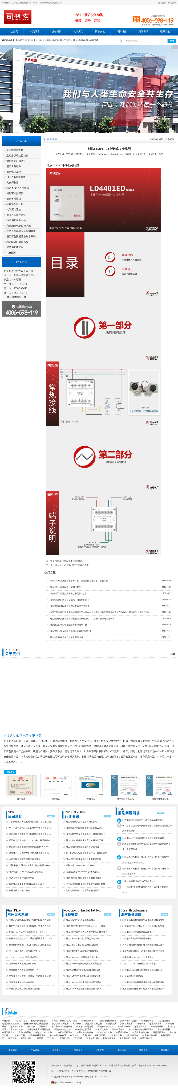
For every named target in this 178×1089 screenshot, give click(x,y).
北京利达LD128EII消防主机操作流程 (26, 872)
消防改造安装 (118, 1029)
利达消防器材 (8, 1032)
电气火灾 (31, 1026)
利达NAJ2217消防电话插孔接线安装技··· (84, 963)
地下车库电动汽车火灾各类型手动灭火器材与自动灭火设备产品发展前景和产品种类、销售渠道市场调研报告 (100, 612)
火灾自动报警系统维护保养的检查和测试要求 (143, 945)
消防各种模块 (13, 198)
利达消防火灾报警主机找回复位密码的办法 (142, 970)
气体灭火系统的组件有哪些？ (22, 982)
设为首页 (162, 2)
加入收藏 (172, 2)
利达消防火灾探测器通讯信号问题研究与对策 (70, 631)
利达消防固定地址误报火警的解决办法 (83, 878)
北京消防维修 (16, 1029)
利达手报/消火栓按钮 (17, 188)
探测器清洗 (111, 1023)
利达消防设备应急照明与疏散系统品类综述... (143, 820)
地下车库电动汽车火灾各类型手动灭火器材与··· (30, 828)
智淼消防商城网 (149, 1035)
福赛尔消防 (26, 1038)
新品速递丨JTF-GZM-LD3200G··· (80, 865)
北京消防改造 (163, 1020)
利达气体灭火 (66, 40)
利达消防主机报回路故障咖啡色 (137, 938)
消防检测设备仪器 (58, 1035)
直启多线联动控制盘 (17, 155)
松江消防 (74, 1035)
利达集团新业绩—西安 (19, 890)
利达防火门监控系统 (17, 242)
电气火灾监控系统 (16, 215)
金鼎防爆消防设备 (140, 1032)
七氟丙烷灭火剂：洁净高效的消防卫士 (83, 890)
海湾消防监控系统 (83, 1029)
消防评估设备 (147, 1020)
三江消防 (51, 1038)
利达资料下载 (92, 40)
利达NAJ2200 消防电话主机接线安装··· (83, 982)
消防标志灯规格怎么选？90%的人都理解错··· (29, 840)
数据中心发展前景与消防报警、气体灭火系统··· (30, 926)
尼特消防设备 (159, 1032)
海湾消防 (141, 1023)
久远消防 (39, 1038)
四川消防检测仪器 (84, 1026)
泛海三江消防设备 (43, 1032)
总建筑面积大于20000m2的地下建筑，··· (84, 872)
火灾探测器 (12, 182)
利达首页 (13, 31)
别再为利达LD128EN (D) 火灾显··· (137, 957)
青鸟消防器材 (25, 1032)
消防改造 (43, 1026)
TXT (104, 1076)
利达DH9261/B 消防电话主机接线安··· (83, 951)
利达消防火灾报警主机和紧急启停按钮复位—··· (30, 834)
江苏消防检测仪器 (93, 1023)
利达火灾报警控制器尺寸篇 (21, 878)
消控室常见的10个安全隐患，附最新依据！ (69, 600)
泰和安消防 (100, 1035)
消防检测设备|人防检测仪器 (35, 1023)
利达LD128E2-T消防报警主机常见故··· (139, 963)
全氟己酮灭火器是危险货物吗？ (23, 970)
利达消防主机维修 (33, 40)
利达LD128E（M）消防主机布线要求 (72, 565)
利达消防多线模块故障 (132, 976)
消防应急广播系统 (16, 161)
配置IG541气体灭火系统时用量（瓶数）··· (28, 932)
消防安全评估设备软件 (61, 1026)
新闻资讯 (143, 31)
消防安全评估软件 (105, 1026)
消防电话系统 (13, 171)
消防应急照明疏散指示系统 (21, 236)
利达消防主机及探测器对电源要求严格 (83, 859)
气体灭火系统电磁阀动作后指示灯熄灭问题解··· (30, 920)
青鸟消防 (87, 1035)
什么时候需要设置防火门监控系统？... (139, 881)
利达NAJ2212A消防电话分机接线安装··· (84, 976)
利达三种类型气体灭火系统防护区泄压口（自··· (30, 938)
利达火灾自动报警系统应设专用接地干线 (68, 625)
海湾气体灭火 (124, 1026)
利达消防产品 (18, 1035)
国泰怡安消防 (92, 1038)
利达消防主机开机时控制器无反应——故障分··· (87, 926)
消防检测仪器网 (88, 1020)
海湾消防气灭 (140, 1026)
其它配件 (11, 252)
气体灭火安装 (101, 1029)
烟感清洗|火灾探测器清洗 (38, 1029)
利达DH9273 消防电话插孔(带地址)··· (82, 938)
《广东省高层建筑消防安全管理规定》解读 (85, 884)
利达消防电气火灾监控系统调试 (80, 920)
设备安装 (100, 31)
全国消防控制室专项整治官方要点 (24, 859)
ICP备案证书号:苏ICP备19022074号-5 (68, 1076)
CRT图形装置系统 (16, 177)
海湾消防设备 (16, 1026)
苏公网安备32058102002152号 (66, 1082)
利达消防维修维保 (39, 1020)
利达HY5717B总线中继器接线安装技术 (83, 988)
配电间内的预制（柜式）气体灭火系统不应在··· (30, 945)
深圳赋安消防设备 (84, 1032)
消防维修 (122, 31)
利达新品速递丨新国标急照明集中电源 (26, 884)
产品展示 (35, 31)
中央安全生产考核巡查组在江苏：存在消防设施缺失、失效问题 (79, 581)
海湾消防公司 (155, 1023)
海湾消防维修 (157, 1026)
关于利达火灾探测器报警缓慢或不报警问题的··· (87, 853)
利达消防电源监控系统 (18, 225)
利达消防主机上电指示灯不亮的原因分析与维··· (144, 926)
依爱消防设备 (122, 1032)
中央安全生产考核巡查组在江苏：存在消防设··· (30, 821)
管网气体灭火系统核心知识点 (22, 963)
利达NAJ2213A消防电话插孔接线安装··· (84, 970)
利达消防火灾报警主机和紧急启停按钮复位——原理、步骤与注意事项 (82, 618)
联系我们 (165, 31)
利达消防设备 (79, 40)
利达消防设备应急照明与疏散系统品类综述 (69, 606)
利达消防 (20, 40)
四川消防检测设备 (60, 1023)
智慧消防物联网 (14, 247)
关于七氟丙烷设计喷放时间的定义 (24, 951)
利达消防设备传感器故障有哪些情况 (66, 637)
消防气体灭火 (132, 1035)
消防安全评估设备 (128, 1020)
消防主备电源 (13, 166)
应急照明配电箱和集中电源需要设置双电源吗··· (144, 988)
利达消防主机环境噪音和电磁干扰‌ (138, 932)
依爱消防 (12, 1038)
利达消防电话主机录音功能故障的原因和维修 (143, 982)
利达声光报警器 (14, 193)
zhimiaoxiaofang (160, 1065)
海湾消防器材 (163, 1029)
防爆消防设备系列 (16, 220)
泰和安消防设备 (104, 1032)
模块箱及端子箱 (14, 204)
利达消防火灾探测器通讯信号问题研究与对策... (144, 838)
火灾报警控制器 (14, 150)
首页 (161, 139)
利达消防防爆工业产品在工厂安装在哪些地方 (86, 932)
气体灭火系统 (13, 209)
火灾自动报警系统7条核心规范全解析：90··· (29, 846)
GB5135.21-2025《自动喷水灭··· (23, 957)
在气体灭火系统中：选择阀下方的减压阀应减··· (30, 976)
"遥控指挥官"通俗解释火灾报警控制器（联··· (29, 865)
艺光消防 (78, 1038)
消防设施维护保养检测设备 (140, 1029)
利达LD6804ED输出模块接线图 (69, 561)
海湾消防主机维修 (10, 1023)
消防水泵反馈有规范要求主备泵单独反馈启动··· (144, 920)
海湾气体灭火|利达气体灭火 (64, 1020)
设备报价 (56, 31)
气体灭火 (78, 31)
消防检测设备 (126, 1023)
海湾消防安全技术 (127, 1038)
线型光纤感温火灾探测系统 (21, 231)
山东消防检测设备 (108, 1020)
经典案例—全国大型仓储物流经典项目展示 (29, 853)
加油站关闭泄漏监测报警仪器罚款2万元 (68, 593)
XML (98, 1076)
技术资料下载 (19, 297)
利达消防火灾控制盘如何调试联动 (65, 587)
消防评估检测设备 (37, 1035)
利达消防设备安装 (50, 40)
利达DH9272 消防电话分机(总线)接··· (82, 945)
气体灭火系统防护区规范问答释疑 (24, 988)
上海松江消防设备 (64, 1032)
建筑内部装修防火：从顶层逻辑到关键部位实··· (144, 951)
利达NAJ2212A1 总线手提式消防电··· (82, 957)
